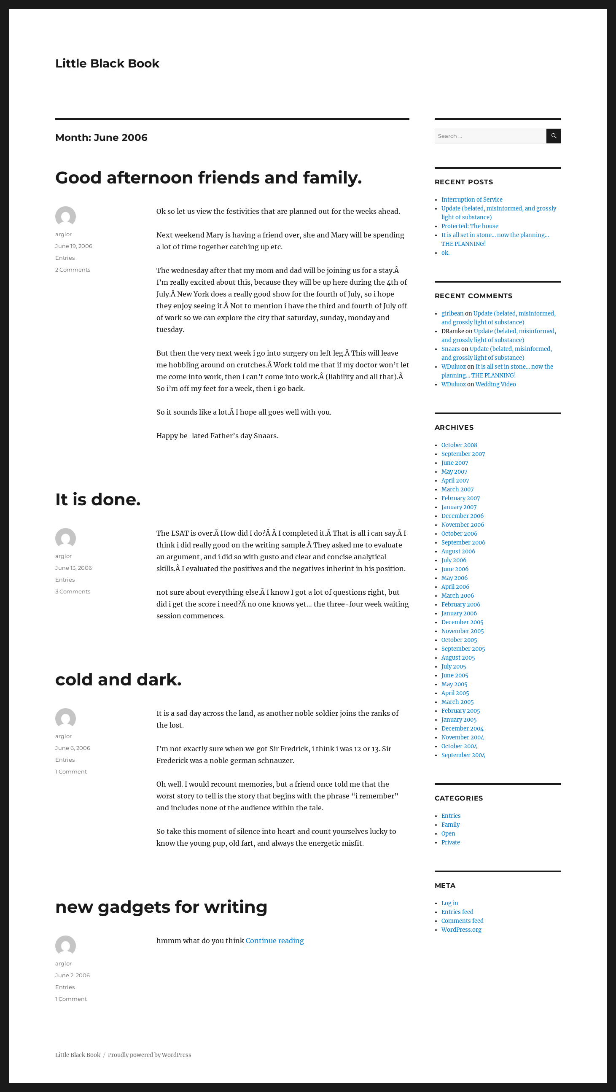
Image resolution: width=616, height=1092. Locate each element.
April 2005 (455, 693)
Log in (449, 903)
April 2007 (455, 480)
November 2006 (462, 524)
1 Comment (71, 771)
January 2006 (459, 613)
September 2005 (463, 649)
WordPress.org (461, 929)
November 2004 (462, 737)
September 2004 (463, 755)
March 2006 (457, 595)
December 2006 (462, 516)
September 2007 (463, 454)
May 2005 (454, 684)
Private (450, 842)
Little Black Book (107, 63)
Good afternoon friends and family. (208, 177)
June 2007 (454, 462)
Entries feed (457, 912)
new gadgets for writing (161, 906)
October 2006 (459, 533)
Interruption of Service (472, 199)
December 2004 (462, 728)
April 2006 (455, 586)
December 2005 (462, 622)
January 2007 (459, 507)
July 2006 (454, 560)
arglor (63, 234)
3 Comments (72, 591)
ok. (445, 252)
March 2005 (457, 702)
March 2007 (457, 489)
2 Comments (72, 269)
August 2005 (458, 657)
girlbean (452, 313)
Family (450, 824)
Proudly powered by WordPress (149, 1055)
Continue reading (275, 940)
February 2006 (461, 604)
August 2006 (458, 551)
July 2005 (453, 666)
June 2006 (455, 569)
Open (448, 833)
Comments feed (462, 921)
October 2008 (459, 445)
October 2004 (459, 746)
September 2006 (463, 542)
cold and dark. (118, 679)
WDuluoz (453, 366)
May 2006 (454, 578)
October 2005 (459, 640)
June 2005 (454, 675)
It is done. (97, 499)
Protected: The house (469, 226)
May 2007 (454, 471)
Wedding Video (496, 384)
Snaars (450, 349)
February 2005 (460, 711)
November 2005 (462, 631)
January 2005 (459, 719)
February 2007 (460, 498)
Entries (65, 257)
